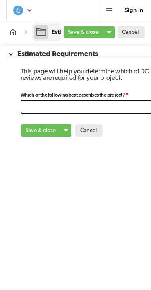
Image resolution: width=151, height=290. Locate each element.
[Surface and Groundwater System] (23, 10)
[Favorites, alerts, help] (109, 10)
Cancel (130, 32)
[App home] (12, 32)
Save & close (83, 32)
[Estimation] (57, 32)
